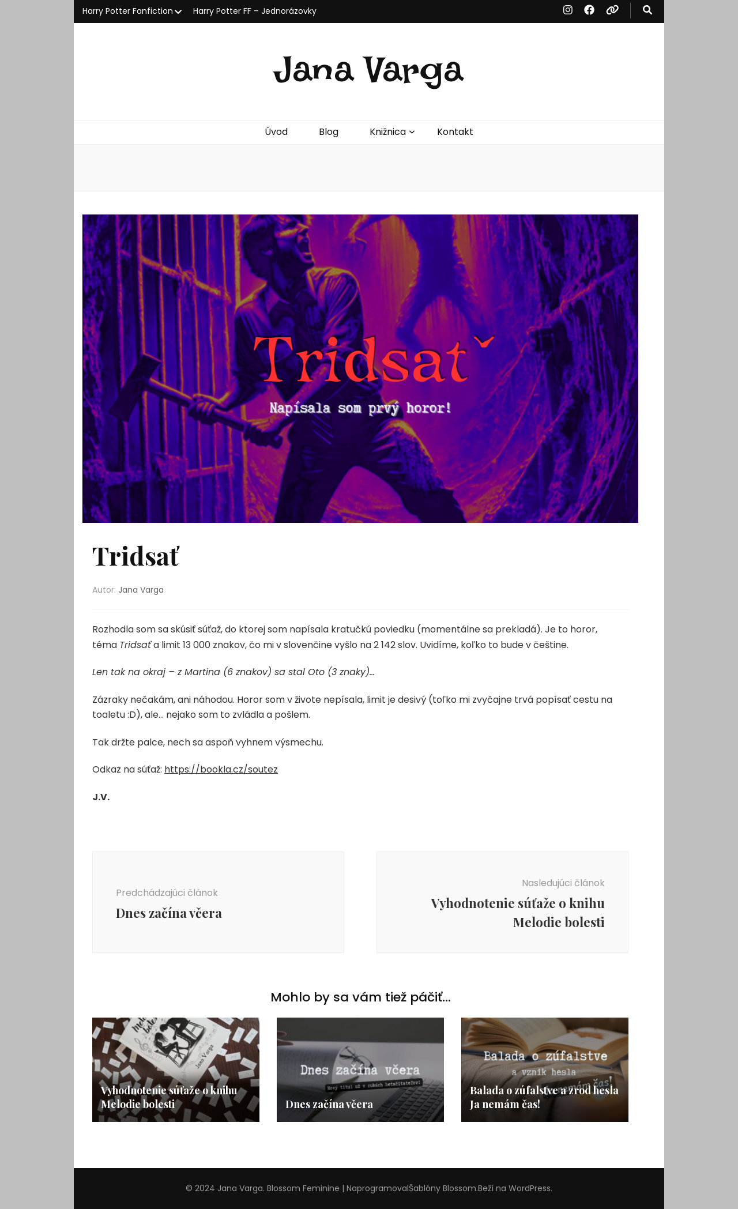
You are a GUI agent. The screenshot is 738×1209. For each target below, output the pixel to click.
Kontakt (455, 131)
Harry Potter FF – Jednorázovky (255, 11)
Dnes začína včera (329, 1104)
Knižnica (388, 131)
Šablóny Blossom (442, 1188)
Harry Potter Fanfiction (127, 11)
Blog (328, 131)
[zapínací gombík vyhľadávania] (647, 10)
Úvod (276, 131)
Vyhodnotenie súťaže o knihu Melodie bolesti (169, 1097)
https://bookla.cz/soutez (221, 769)
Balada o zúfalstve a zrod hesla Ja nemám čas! (544, 1097)
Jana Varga (369, 69)
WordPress (530, 1188)
